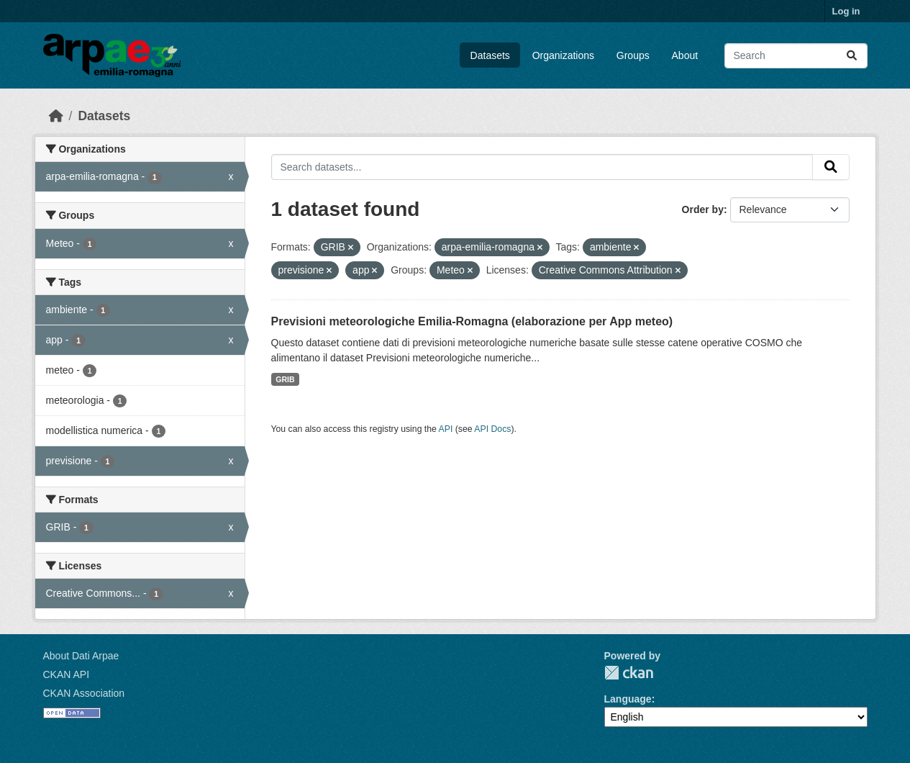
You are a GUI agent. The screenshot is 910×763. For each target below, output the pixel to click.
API (446, 429)
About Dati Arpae (81, 656)
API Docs (492, 429)
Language (628, 699)
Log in (846, 11)
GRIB (285, 379)
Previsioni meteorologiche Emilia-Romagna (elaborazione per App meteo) (472, 321)
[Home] (56, 116)
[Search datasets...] (796, 55)
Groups (633, 55)
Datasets (490, 55)
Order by (703, 209)
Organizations (563, 55)
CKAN (628, 672)
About (685, 55)
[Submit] (851, 55)
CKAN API (66, 674)
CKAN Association (84, 693)
